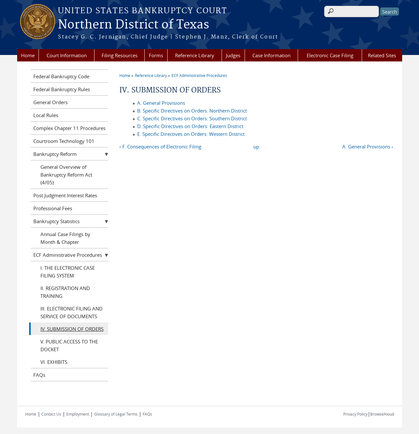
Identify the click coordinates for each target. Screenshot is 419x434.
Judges (233, 55)
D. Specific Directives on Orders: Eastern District (190, 126)
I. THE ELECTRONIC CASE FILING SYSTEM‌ (67, 272)
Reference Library (194, 55)
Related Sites (382, 55)
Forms (156, 55)
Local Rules (45, 115)
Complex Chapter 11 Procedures (69, 128)
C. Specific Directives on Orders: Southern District (192, 118)
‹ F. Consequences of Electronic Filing (160, 146)
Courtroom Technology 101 (63, 141)
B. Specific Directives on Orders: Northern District (192, 110)
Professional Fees (52, 208)
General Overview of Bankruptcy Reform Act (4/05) (66, 175)
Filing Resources (120, 55)
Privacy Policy (355, 414)
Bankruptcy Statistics (56, 221)
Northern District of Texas (133, 24)
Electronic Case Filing (330, 55)
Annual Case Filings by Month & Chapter (65, 238)
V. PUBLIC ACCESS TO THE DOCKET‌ (69, 345)
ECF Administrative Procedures (199, 75)
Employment (77, 414)
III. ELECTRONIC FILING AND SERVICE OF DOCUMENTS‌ (71, 312)
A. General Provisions (161, 103)
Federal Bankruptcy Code (61, 76)
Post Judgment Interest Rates (65, 195)
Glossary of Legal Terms (116, 414)
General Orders (50, 102)
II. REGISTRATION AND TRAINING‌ (65, 292)
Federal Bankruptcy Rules (61, 89)
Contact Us (51, 414)
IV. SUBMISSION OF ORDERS (72, 329)
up (256, 146)
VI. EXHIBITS (53, 362)
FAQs (39, 375)
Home (28, 55)
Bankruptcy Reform (55, 154)
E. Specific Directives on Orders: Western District (191, 134)
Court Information (67, 55)
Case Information (271, 55)
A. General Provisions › (367, 146)
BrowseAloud (382, 414)
